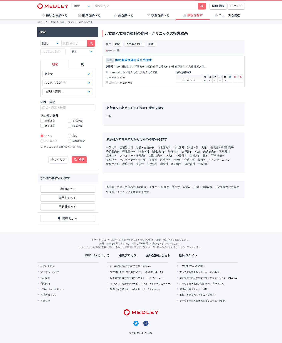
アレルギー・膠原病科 (133, 155)
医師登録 (218, 6)
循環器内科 (126, 147)
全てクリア (58, 159)
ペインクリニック (219, 159)
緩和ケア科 (113, 163)
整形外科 (111, 159)
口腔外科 (189, 163)
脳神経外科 (158, 151)
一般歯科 (203, 163)
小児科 (169, 155)
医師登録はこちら (158, 255)
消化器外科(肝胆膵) (222, 147)
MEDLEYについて (97, 255)
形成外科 (165, 159)
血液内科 (111, 155)
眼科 (206, 155)
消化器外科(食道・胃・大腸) (191, 147)
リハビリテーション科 (133, 159)
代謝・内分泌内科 (206, 151)
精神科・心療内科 (184, 159)
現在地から (68, 218)
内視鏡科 (152, 163)
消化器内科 (164, 147)
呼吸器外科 (129, 151)
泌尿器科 (187, 151)
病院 (110, 60)
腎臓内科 (173, 151)
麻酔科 (164, 163)
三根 (109, 116)
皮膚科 (153, 159)
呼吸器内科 (113, 151)
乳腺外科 (224, 151)
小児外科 (181, 155)
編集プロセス (128, 255)
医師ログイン (188, 255)
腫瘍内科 (127, 163)
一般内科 (111, 147)
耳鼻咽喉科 (218, 155)
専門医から (67, 189)
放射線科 (176, 163)
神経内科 (144, 151)
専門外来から (68, 197)
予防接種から (68, 206)
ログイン (236, 6)
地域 (55, 64)
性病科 (140, 163)
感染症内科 (156, 155)
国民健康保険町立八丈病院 (133, 60)
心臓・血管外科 (145, 147)
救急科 (202, 159)
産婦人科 (195, 155)
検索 (79, 159)
